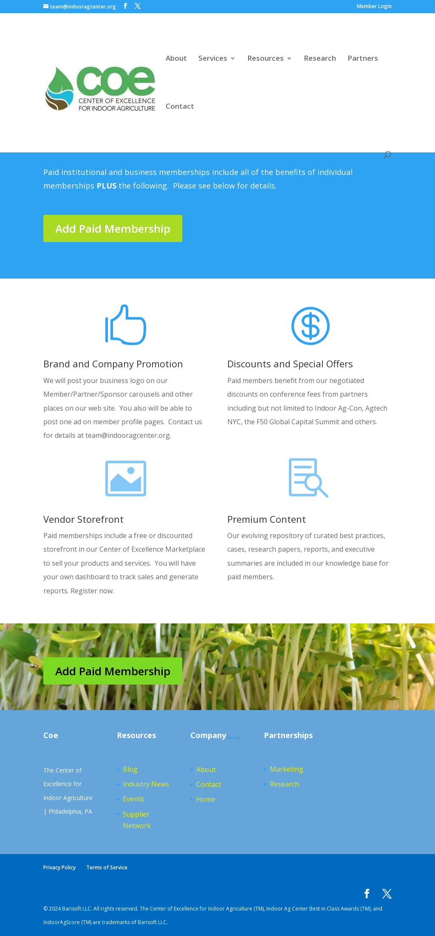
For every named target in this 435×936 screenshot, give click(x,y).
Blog (130, 769)
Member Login (374, 7)
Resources (265, 59)
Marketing (286, 769)
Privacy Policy (59, 867)
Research (320, 59)
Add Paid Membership (112, 228)
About (176, 59)
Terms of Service (106, 867)
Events (133, 798)
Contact (180, 107)
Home (205, 799)
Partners (362, 59)
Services (212, 59)
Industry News (146, 784)
